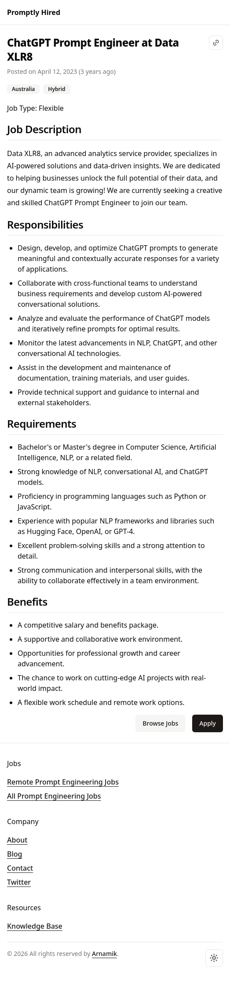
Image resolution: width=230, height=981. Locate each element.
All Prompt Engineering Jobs (54, 796)
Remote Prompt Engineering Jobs (63, 782)
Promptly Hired (33, 12)
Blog (14, 854)
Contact (20, 868)
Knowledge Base (34, 926)
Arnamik (104, 953)
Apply (207, 723)
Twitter (19, 882)
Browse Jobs (160, 723)
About (17, 840)
